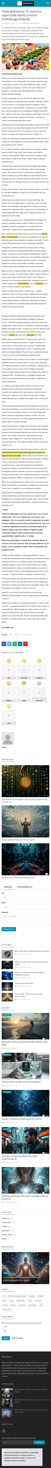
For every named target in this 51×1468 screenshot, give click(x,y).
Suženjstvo (17, 634)
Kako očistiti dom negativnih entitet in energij (32, 951)
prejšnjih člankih (12, 237)
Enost (4, 1301)
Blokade (40, 1296)
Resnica (11, 1301)
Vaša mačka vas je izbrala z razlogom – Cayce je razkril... (32, 1401)
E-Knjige (4, 1227)
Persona (5, 1305)
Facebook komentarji (24, 887)
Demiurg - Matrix (7, 1235)
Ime (3, 893)
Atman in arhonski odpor (24, 983)
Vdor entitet (22, 1305)
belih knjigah (31, 335)
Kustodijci (32, 1296)
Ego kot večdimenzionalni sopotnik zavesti (22, 1119)
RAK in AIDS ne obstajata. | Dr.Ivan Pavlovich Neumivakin (31, 1411)
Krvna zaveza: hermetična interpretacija (18, 878)
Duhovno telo (7, 1310)
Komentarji (8, 887)
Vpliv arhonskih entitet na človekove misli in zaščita (31, 963)
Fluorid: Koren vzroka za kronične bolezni (21, 1082)
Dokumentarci (6, 1222)
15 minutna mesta (27, 634)
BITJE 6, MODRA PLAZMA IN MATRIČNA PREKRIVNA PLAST (29, 974)
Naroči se (39, 1442)
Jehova (30, 1301)
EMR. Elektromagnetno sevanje (17, 1296)
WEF (10, 634)
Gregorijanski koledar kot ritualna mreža (18, 840)
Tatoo (41, 1305)
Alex (16, 954)
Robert (4, 747)
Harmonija (38, 1301)
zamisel (11, 335)
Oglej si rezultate (17, 1338)
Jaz (4, 1296)
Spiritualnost (6, 1231)
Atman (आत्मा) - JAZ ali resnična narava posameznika (28, 995)
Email (3, 903)
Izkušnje (13, 1305)
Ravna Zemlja (32, 1305)
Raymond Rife (21, 1301)
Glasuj (6, 1338)
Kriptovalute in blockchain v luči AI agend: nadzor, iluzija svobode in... (24, 800)
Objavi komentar (9, 929)
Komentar (5, 912)
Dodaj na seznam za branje (31, 23)
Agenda (4, 1239)
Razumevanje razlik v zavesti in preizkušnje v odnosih (31, 1391)
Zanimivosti (6, 23)
